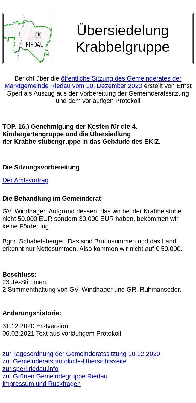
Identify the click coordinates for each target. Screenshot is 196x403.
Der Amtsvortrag (25, 180)
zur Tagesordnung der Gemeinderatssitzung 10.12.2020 (81, 353)
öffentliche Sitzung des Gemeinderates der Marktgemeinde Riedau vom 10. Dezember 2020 (92, 82)
